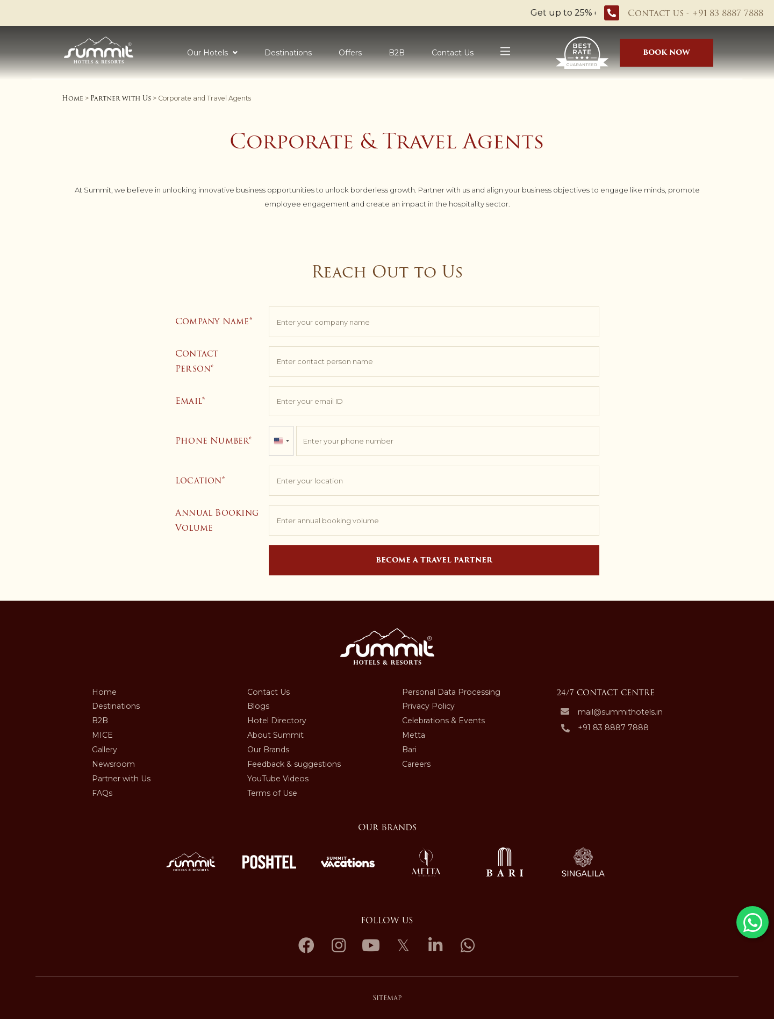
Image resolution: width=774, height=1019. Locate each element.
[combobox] (281, 441)
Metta (413, 735)
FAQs (102, 793)
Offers (350, 53)
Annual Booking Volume (217, 520)
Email (188, 401)
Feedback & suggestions (294, 764)
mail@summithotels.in (620, 712)
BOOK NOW (666, 52)
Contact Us (453, 53)
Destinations (288, 53)
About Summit (275, 735)
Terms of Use (272, 793)
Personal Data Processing (451, 692)
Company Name (212, 321)
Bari (409, 749)
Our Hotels (212, 52)
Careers (416, 764)
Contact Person (197, 361)
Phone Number (212, 440)
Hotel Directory (276, 720)
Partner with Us (120, 98)
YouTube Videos (278, 778)
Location (198, 480)
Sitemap (387, 997)
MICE (102, 735)
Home (72, 98)
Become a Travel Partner (434, 560)
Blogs (258, 706)
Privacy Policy (428, 706)
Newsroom (113, 764)
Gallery (104, 749)
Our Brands (268, 749)
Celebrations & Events (443, 720)
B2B (397, 53)
